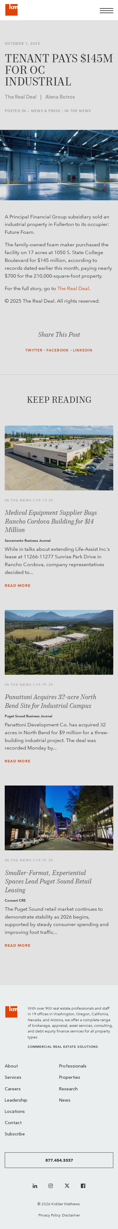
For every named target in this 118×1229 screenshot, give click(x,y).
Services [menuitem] (13, 1078)
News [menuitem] (64, 1100)
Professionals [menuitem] (73, 1066)
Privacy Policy (49, 1215)
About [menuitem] (11, 1066)
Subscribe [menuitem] (15, 1134)
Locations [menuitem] (15, 1112)
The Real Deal (73, 288)
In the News (78, 111)
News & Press (45, 111)
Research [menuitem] (68, 1089)
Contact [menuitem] (13, 1123)
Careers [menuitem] (13, 1089)
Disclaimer (71, 1215)
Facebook (58, 350)
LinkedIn (83, 350)
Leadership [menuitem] (16, 1100)
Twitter (33, 350)
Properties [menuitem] (69, 1078)
